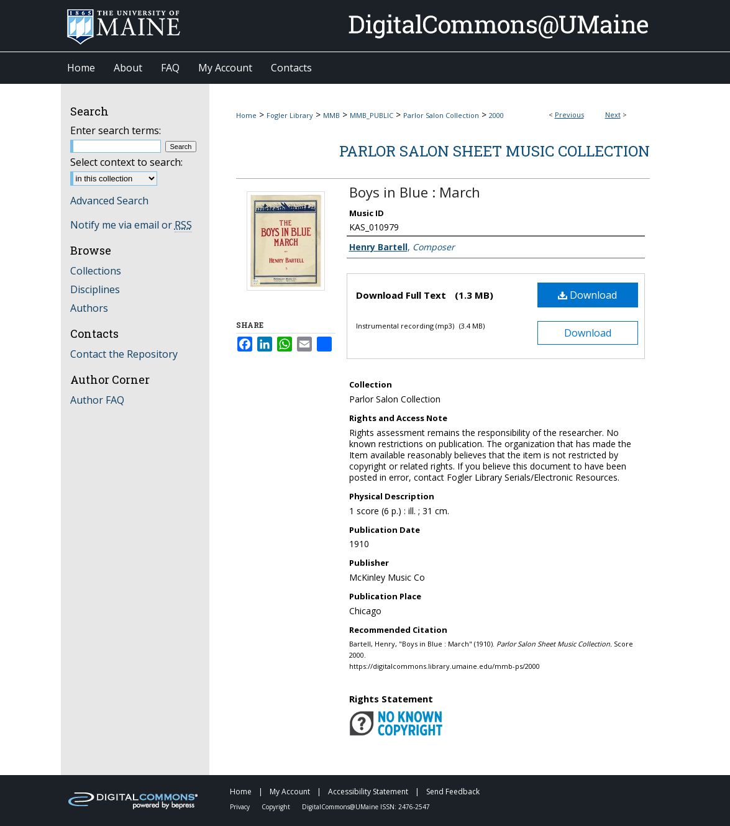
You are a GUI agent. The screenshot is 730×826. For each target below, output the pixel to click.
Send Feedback (453, 791)
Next (613, 114)
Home (246, 115)
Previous (569, 114)
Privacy (241, 806)
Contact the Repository (124, 354)
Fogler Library (290, 115)
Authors (89, 308)
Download (587, 295)
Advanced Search (109, 200)
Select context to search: (126, 162)
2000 (496, 115)
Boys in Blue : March (414, 192)
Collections (95, 271)
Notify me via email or (131, 225)
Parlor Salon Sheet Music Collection (494, 151)
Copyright (277, 806)
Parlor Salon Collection (441, 115)
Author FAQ (97, 400)
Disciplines (95, 289)
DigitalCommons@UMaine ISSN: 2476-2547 (366, 806)
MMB (331, 115)
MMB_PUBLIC (371, 115)
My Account (291, 791)
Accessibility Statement (369, 791)
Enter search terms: (115, 130)
